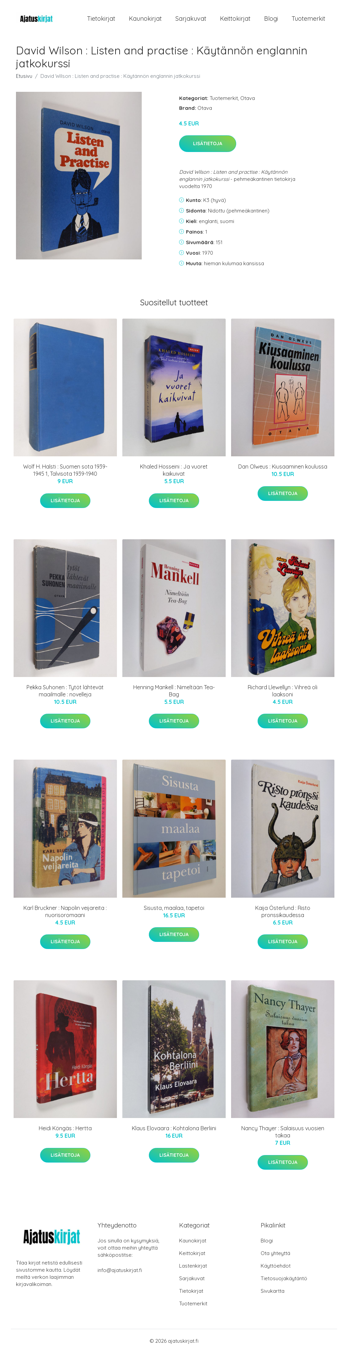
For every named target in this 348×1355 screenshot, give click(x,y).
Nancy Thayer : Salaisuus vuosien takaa (282, 1134)
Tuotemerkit (308, 19)
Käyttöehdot (276, 1268)
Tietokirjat (101, 19)
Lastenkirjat (193, 1268)
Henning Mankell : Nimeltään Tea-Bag (174, 693)
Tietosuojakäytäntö (284, 1280)
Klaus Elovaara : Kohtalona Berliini (174, 1130)
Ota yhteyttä (275, 1255)
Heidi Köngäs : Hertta (65, 1130)
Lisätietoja (207, 146)
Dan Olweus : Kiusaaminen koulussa (282, 468)
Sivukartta (272, 1293)
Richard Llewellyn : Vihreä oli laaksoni (282, 693)
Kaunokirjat (145, 19)
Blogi (271, 19)
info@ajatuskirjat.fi (120, 1272)
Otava (247, 100)
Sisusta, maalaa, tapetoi (174, 910)
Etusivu (24, 78)
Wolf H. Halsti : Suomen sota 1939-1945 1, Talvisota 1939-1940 (65, 472)
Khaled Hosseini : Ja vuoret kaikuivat (174, 472)
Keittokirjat (235, 19)
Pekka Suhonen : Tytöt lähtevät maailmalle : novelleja (65, 693)
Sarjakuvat (190, 19)
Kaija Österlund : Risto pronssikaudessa (282, 913)
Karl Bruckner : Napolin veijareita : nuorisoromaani (65, 913)
